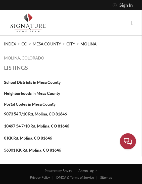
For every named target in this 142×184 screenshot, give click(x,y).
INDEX (10, 44)
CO (24, 44)
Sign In (122, 5)
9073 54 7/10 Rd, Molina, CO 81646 (35, 114)
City (70, 44)
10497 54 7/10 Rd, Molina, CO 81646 (36, 126)
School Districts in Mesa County (32, 82)
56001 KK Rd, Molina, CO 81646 (32, 150)
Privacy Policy (40, 177)
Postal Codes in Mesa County (30, 104)
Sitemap (106, 177)
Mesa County (47, 44)
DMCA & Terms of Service (75, 177)
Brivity (67, 171)
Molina (88, 44)
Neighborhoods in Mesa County (32, 93)
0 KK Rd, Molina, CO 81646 (28, 138)
